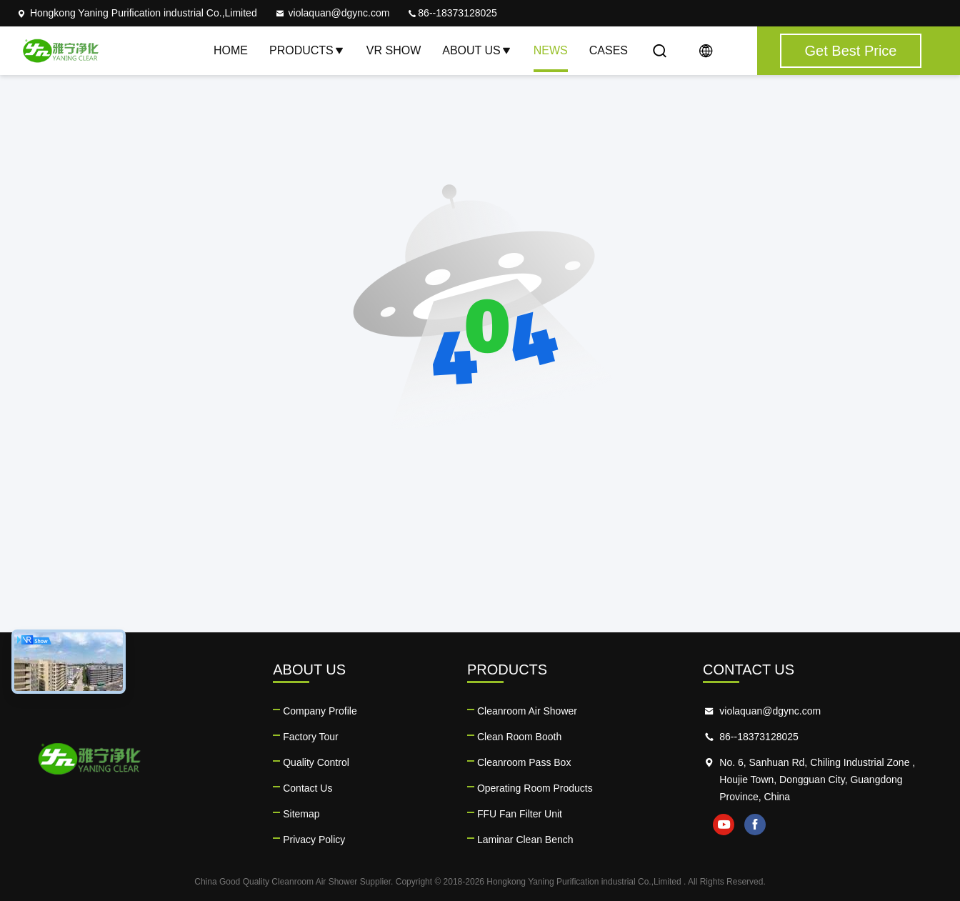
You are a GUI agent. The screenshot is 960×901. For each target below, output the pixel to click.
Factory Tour (311, 736)
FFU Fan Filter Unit (519, 814)
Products (307, 50)
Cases (608, 50)
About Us (477, 50)
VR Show (393, 50)
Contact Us (307, 788)
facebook (755, 824)
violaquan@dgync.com (332, 13)
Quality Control (316, 762)
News (551, 50)
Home (231, 50)
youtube (723, 824)
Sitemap (301, 814)
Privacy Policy (314, 839)
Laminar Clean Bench (525, 839)
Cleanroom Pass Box (524, 762)
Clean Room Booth (519, 736)
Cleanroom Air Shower (527, 711)
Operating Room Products (535, 788)
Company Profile (320, 711)
